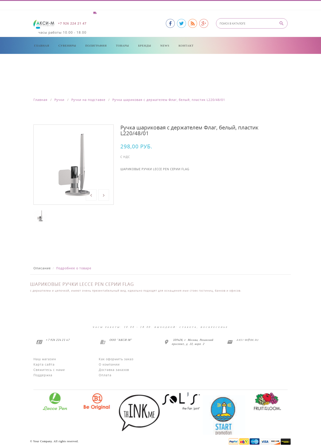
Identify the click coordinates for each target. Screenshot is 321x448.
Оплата (105, 375)
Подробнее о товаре (73, 268)
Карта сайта (44, 364)
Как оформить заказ (116, 359)
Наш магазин (44, 359)
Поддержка (42, 375)
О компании (109, 364)
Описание (42, 268)
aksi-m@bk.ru (247, 340)
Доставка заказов (114, 370)
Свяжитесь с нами (49, 370)
